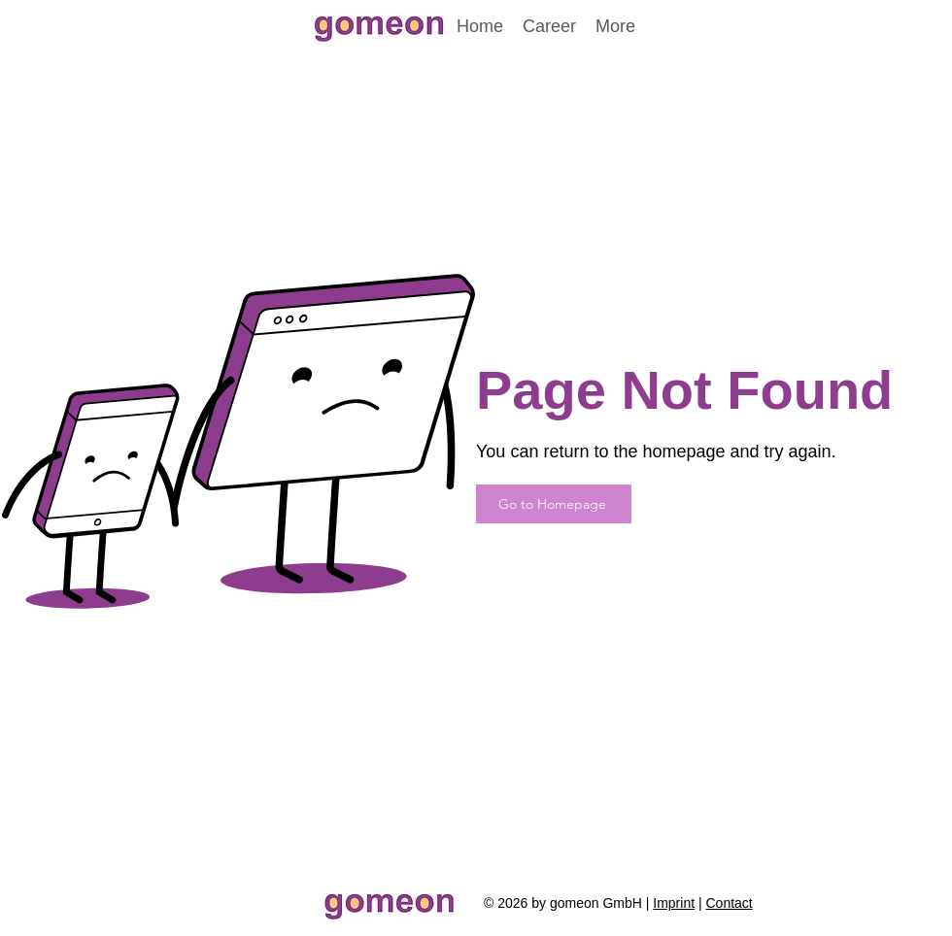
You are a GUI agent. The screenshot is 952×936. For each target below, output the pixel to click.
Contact (728, 903)
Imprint (674, 903)
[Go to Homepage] (553, 504)
